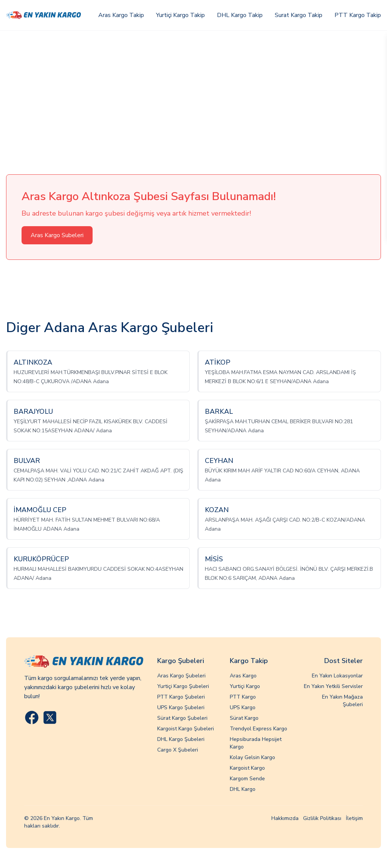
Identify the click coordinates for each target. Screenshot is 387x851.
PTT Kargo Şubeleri (181, 696)
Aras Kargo (243, 675)
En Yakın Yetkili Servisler (333, 686)
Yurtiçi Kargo (245, 686)
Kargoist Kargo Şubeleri (185, 728)
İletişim (354, 818)
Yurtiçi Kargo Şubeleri (183, 686)
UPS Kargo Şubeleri (180, 707)
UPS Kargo (242, 707)
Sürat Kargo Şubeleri (182, 718)
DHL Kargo (242, 789)
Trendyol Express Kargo (258, 728)
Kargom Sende (247, 778)
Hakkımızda (285, 818)
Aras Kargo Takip (121, 15)
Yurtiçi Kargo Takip (180, 15)
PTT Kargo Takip (357, 15)
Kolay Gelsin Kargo (252, 757)
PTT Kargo (243, 696)
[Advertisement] (193, 87)
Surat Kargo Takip (298, 15)
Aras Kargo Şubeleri (181, 675)
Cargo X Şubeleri (177, 749)
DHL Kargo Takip (240, 15)
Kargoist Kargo (247, 768)
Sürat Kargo (244, 718)
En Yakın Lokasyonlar (337, 675)
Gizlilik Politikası (322, 818)
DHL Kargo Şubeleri (180, 739)
